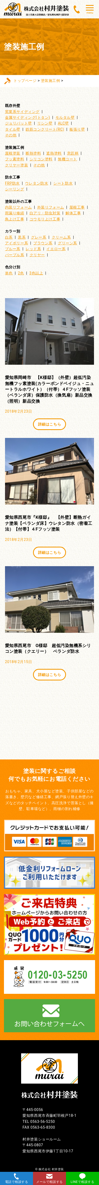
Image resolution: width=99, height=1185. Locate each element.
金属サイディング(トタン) (27, 117)
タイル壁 (12, 129)
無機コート (67, 159)
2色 (21, 273)
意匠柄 (73, 153)
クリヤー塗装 (16, 165)
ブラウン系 (43, 243)
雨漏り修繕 (14, 213)
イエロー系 (55, 249)
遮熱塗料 (54, 153)
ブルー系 (12, 249)
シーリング (14, 189)
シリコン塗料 (41, 159)
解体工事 (73, 213)
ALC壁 (63, 123)
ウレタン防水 (36, 183)
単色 (9, 273)
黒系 (22, 237)
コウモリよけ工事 (45, 219)
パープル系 (14, 255)
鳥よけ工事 (14, 219)
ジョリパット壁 (18, 123)
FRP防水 (12, 183)
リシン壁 (45, 123)
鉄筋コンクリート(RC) (45, 129)
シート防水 (63, 183)
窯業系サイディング (22, 112)
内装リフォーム (18, 207)
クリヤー (37, 255)
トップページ (24, 80)
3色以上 (36, 273)
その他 (11, 135)
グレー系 (38, 237)
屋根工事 (77, 207)
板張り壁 (77, 129)
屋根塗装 (12, 153)
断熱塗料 (33, 153)
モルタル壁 (65, 117)
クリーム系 (61, 237)
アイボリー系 (16, 243)
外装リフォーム (50, 207)
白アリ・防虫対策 (45, 213)
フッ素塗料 (14, 159)
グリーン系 (67, 243)
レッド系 (33, 249)
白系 (9, 237)
